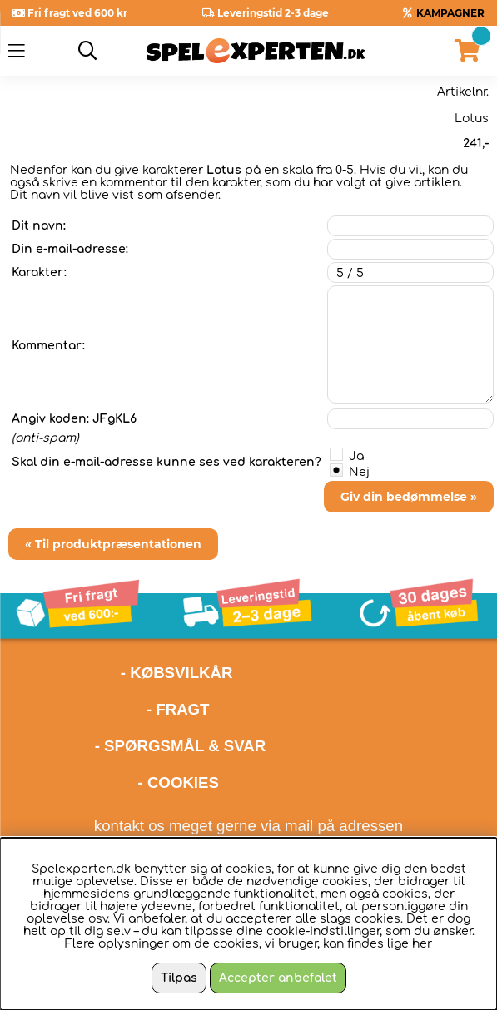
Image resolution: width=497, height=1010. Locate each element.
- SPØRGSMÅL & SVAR (180, 746)
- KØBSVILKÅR (120, 672)
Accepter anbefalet (278, 978)
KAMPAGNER (450, 13)
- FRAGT (178, 709)
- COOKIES (178, 782)
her (422, 944)
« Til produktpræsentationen (113, 544)
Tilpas (179, 978)
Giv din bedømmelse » (408, 496)
